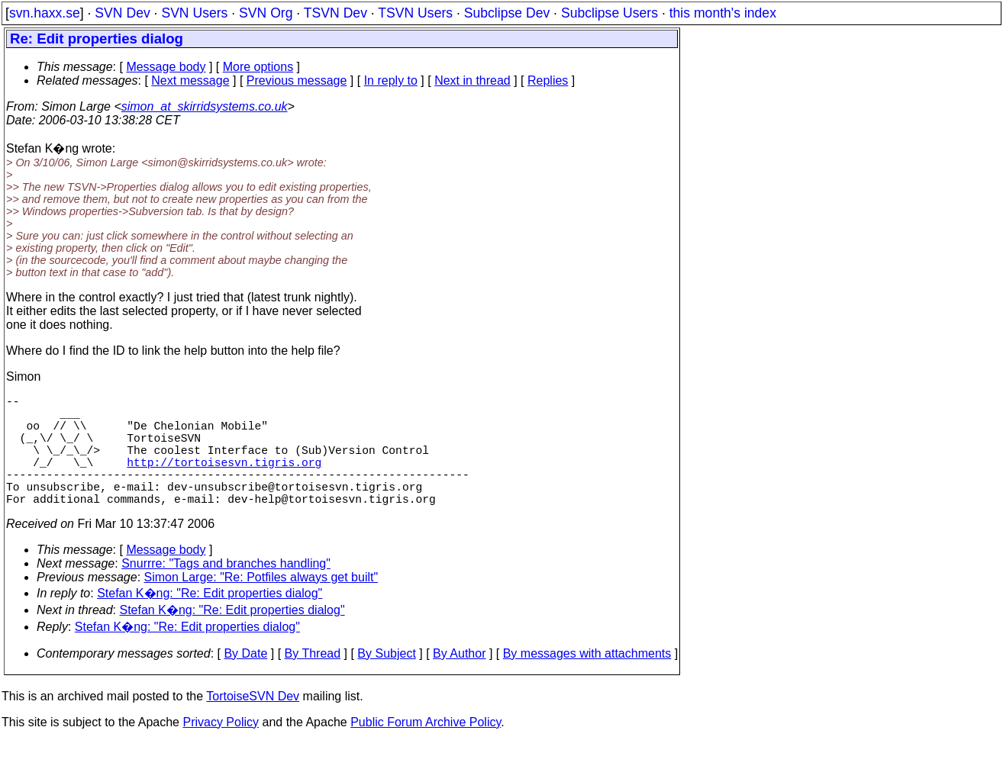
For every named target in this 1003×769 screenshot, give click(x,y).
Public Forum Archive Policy (425, 749)
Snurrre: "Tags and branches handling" (226, 590)
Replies (547, 80)
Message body (165, 66)
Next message (190, 80)
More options (258, 66)
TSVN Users (415, 13)
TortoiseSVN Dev (252, 723)
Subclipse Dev (507, 13)
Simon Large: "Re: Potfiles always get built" (261, 604)
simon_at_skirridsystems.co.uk (204, 106)
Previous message (297, 80)
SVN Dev (122, 13)
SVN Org (265, 13)
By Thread (313, 680)
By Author (459, 680)
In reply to (391, 80)
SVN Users (194, 13)
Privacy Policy (220, 749)
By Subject (386, 680)
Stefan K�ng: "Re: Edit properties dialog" (209, 620)
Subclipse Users (609, 13)
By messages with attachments (587, 680)
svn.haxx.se (44, 13)
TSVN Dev (335, 13)
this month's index (722, 13)
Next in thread (472, 80)
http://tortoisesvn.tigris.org (224, 479)
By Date (245, 680)
